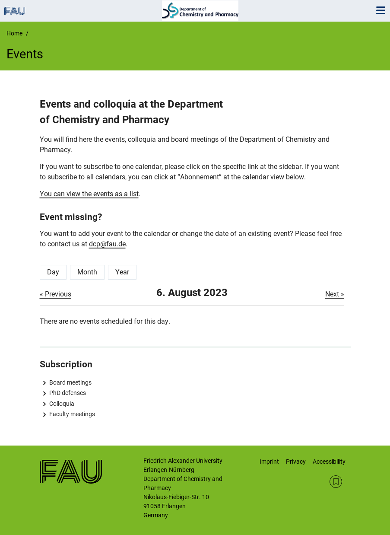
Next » (334, 294)
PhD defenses (67, 392)
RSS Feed (336, 481)
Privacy (296, 461)
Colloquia (61, 403)
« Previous (55, 294)
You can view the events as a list (89, 194)
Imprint (269, 461)
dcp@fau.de (107, 244)
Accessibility (329, 461)
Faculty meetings (72, 414)
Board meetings (70, 382)
